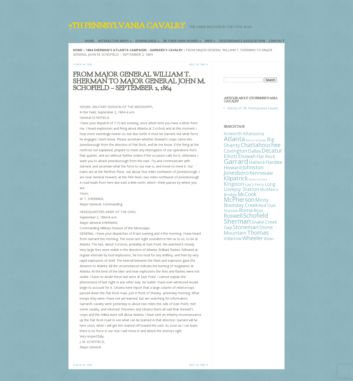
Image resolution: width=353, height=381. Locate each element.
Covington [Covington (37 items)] (235, 150)
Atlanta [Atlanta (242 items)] (234, 138)
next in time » (198, 64)
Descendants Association (242, 41)
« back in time (82, 64)
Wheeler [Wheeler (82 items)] (252, 238)
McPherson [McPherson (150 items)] (239, 199)
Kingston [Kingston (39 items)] (234, 184)
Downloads (146, 41)
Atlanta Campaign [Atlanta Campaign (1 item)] (256, 140)
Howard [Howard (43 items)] (233, 167)
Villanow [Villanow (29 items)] (233, 238)
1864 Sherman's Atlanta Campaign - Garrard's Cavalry (134, 50)
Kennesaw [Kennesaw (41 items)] (261, 173)
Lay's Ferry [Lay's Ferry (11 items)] (254, 184)
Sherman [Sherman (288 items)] (237, 221)
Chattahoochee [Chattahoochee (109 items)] (261, 145)
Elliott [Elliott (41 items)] (231, 156)
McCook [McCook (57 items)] (247, 194)
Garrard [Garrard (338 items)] (236, 161)
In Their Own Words (180, 41)
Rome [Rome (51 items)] (246, 210)
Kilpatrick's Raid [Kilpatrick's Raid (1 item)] (258, 179)
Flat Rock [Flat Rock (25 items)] (265, 156)
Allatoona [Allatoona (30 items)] (253, 133)
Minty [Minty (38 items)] (262, 200)
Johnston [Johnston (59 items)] (253, 167)
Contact (277, 41)
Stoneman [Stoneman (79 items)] (246, 227)
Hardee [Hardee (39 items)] (274, 162)
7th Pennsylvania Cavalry (126, 26)
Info (209, 41)
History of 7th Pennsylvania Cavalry (252, 108)
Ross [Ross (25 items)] (258, 210)
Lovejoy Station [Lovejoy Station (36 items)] (241, 189)
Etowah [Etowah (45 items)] (247, 156)
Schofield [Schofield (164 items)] (255, 215)
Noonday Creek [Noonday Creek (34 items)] (241, 205)
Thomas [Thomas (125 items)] (258, 232)
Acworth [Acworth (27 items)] (233, 133)
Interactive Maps (113, 41)
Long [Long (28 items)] (270, 184)
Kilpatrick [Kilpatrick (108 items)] (236, 178)
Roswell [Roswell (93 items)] (233, 215)
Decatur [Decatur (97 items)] (272, 150)
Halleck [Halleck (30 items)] (257, 162)
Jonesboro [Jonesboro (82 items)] (236, 172)
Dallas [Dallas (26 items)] (254, 151)
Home (89, 41)
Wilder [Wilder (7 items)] (269, 238)
